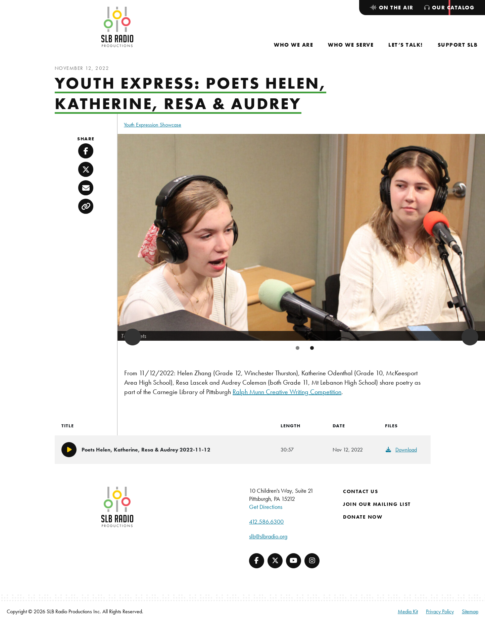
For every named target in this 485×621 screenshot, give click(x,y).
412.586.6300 (266, 521)
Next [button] (470, 337)
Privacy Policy (440, 611)
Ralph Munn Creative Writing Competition (287, 391)
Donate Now (362, 517)
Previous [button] (132, 337)
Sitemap (470, 611)
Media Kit (408, 611)
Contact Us (360, 491)
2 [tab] (312, 348)
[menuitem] (293, 45)
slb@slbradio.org (268, 536)
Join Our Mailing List (377, 504)
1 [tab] (297, 348)
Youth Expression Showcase (152, 124)
